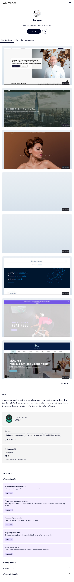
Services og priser (28, 40)
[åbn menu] (70, 3)
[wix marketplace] (9, 3)
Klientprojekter (7, 40)
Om (16, 40)
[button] (37, 65)
